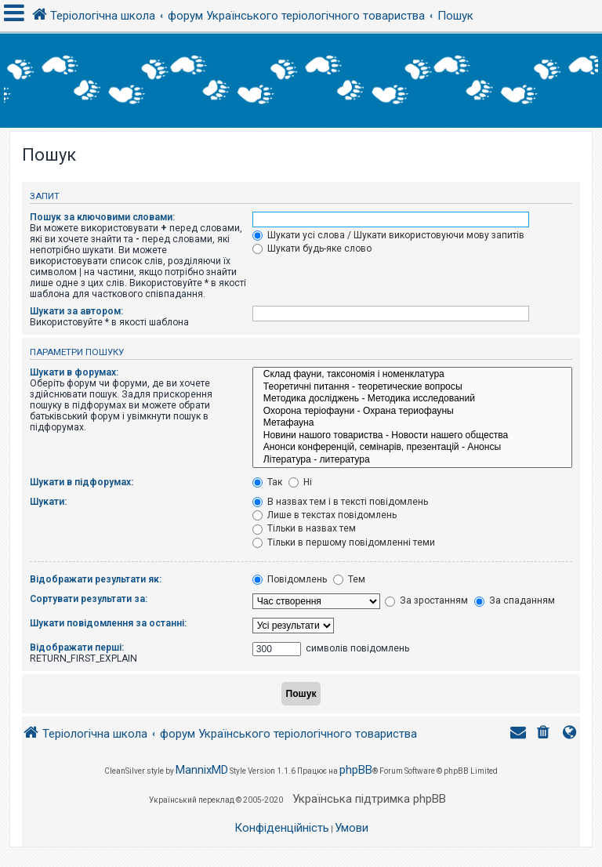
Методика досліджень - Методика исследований (412, 399)
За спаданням (514, 600)
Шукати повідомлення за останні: (108, 623)
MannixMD (202, 770)
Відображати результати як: (95, 579)
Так (267, 482)
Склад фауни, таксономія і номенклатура (412, 374)
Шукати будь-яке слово (312, 248)
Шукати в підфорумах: (81, 482)
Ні (300, 482)
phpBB (355, 770)
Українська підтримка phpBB (369, 799)
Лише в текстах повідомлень (324, 515)
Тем (349, 579)
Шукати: (48, 501)
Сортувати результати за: (88, 598)
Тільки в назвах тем (304, 528)
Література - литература (412, 460)
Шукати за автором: (76, 311)
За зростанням (426, 600)
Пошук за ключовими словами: (102, 217)
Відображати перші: (77, 647)
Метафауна (412, 423)
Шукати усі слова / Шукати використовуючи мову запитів (388, 235)
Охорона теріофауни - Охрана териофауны (412, 411)
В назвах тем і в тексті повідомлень (340, 501)
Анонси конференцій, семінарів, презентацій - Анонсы (412, 447)
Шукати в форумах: (74, 372)
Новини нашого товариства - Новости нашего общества (412, 436)
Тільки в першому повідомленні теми (343, 542)
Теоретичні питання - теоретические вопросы (412, 387)
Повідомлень (289, 579)
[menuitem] (545, 734)
